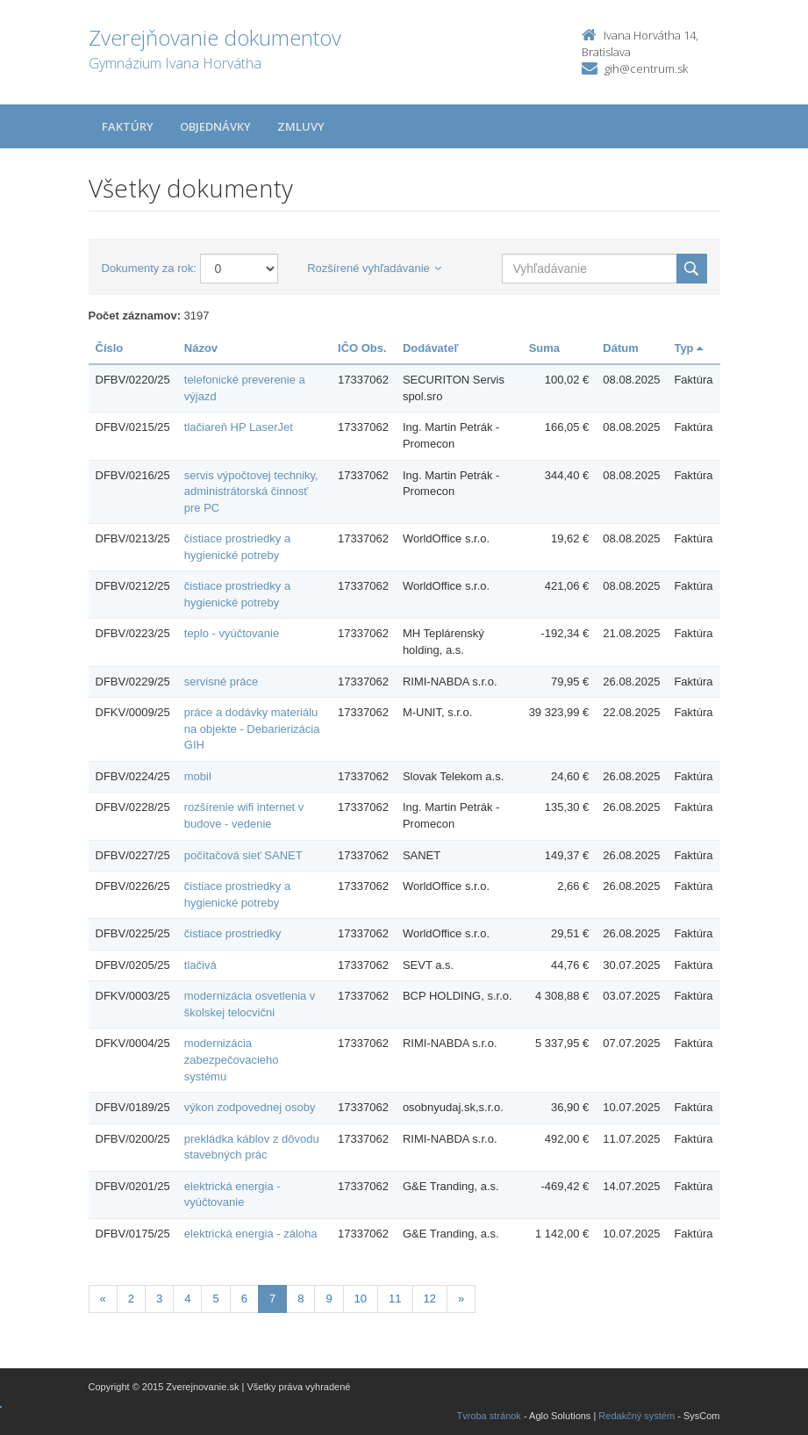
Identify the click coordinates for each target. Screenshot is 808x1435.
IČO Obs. (362, 348)
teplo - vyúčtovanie (231, 633)
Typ (688, 348)
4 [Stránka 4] (187, 1298)
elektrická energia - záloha (251, 1233)
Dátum (620, 348)
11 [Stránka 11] (395, 1298)
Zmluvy (301, 126)
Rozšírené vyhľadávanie (374, 268)
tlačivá (200, 965)
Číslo (110, 348)
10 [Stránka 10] (360, 1298)
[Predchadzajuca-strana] (103, 1299)
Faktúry (128, 126)
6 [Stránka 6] (244, 1298)
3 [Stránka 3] (159, 1298)
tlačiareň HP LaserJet (238, 427)
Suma (544, 348)
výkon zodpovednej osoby (250, 1107)
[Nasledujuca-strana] (461, 1299)
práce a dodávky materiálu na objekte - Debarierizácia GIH (252, 728)
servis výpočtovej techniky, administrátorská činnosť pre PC (251, 491)
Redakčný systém (636, 1415)
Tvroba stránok (489, 1415)
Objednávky (215, 126)
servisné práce (221, 681)
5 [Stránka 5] (215, 1298)
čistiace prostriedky (233, 933)
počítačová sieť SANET (243, 855)
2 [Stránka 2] (131, 1298)
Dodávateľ (431, 348)
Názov (201, 348)
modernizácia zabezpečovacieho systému (231, 1059)
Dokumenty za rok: (149, 268)
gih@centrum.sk (646, 68)
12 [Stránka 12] (430, 1298)
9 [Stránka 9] (328, 1298)
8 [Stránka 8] (300, 1298)
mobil (197, 776)
